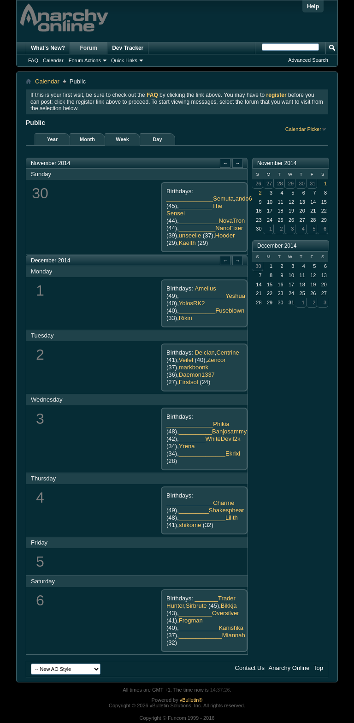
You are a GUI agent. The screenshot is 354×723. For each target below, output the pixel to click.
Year (52, 139)
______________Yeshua (212, 295)
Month (87, 139)
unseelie (190, 235)
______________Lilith (208, 517)
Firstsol (188, 382)
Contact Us (250, 667)
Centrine (227, 352)
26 (258, 183)
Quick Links (124, 60)
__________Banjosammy (213, 431)
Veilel (186, 359)
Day (157, 139)
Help (313, 6)
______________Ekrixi (209, 453)
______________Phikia (198, 424)
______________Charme (200, 502)
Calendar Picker (303, 129)
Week (122, 139)
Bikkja (229, 605)
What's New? (48, 48)
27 (269, 183)
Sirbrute (196, 605)
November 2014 (276, 163)
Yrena (187, 446)
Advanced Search (308, 60)
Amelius (205, 288)
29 (291, 183)
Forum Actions (85, 60)
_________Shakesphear (211, 510)
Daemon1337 (197, 374)
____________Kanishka (211, 627)
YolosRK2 (192, 303)
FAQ (33, 60)
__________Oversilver (209, 613)
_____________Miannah (212, 635)
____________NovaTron (212, 220)
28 (280, 183)
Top (318, 667)
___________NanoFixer (211, 228)
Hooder (225, 235)
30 (302, 183)
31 (312, 183)
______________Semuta (200, 198)
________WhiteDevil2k (210, 438)
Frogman (191, 620)
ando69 (245, 198)
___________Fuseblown (211, 310)
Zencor (216, 359)
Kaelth (187, 242)
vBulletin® (191, 700)
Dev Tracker (127, 48)
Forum (88, 48)
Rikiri (185, 317)
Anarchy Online (289, 667)
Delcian (204, 352)
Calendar (53, 60)
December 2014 (276, 246)
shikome (190, 525)
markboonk (193, 367)
